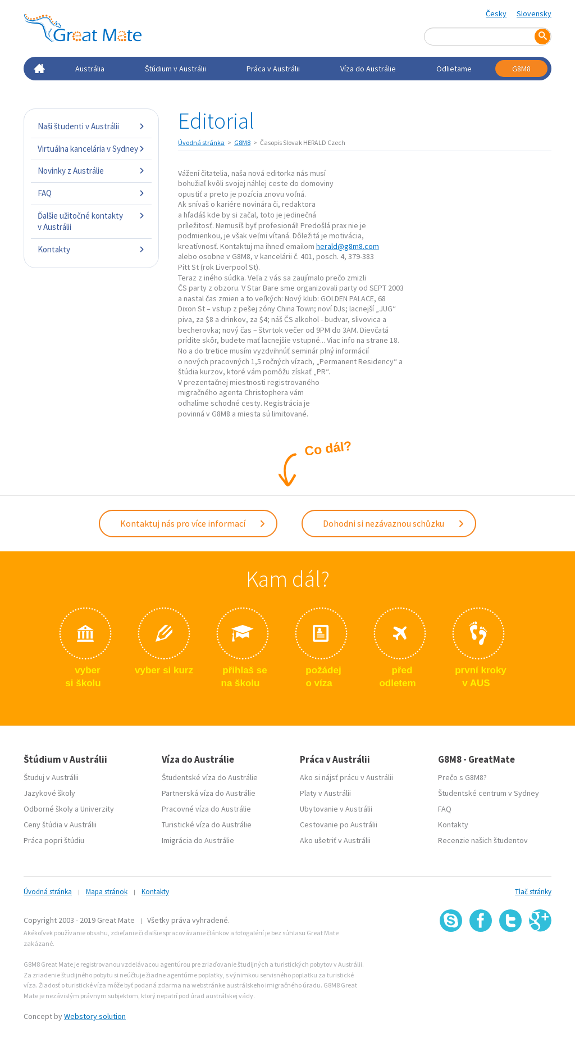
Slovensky (534, 13)
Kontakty (91, 249)
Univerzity (97, 809)
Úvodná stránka (201, 142)
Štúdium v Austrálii (175, 69)
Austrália (89, 69)
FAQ (91, 193)
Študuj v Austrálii (51, 777)
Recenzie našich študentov (483, 840)
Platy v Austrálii (325, 793)
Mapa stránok (106, 891)
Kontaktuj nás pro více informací (193, 523)
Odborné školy (48, 809)
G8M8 (521, 69)
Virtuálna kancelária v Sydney (91, 148)
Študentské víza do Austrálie (210, 777)
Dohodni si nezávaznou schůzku (394, 523)
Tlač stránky (533, 891)
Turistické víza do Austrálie (207, 824)
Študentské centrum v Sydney (488, 793)
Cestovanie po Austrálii (338, 824)
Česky (496, 13)
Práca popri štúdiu (54, 840)
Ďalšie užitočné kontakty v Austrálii (91, 221)
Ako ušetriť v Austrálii (335, 840)
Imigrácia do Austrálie (198, 840)
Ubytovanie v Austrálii (336, 809)
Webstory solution (95, 1016)
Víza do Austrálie (368, 69)
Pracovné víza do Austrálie (206, 809)
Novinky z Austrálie (91, 170)
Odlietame (454, 69)
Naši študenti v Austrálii (91, 126)
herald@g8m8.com (347, 246)
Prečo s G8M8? (462, 777)
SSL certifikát (510, 956)
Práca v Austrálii (273, 69)
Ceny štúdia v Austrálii (60, 824)
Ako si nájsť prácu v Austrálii (346, 777)
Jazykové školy (49, 793)
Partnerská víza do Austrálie (208, 793)
